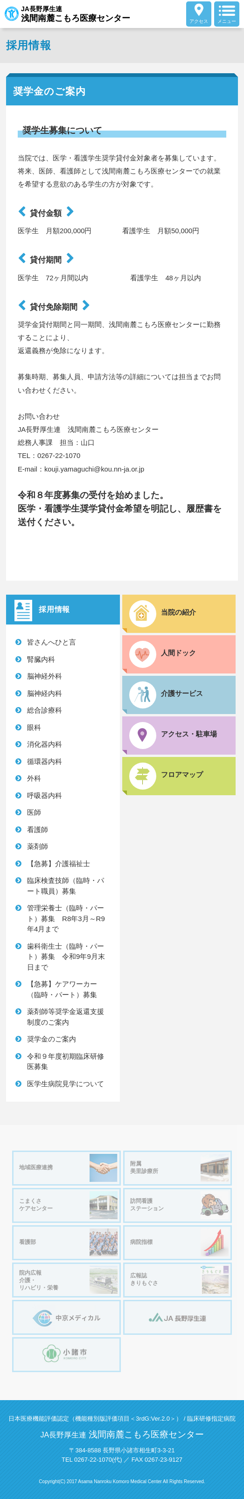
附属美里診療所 (179, 1168)
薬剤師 (37, 846)
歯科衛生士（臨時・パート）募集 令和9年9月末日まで (66, 956)
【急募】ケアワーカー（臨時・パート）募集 (65, 989)
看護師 (37, 829)
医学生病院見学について (65, 1084)
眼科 (34, 727)
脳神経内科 (44, 693)
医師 (34, 812)
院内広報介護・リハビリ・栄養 (68, 1280)
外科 (34, 778)
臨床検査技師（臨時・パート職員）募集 (65, 885)
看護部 (68, 1242)
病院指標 (179, 1242)
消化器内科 (44, 744)
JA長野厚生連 (67, 14)
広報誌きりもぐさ (179, 1280)
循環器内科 (44, 761)
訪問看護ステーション (179, 1205)
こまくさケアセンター (68, 1205)
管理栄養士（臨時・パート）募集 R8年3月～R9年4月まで (66, 918)
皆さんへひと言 (51, 642)
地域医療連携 (68, 1168)
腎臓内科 (41, 659)
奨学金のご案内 (51, 1039)
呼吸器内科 (44, 795)
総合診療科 (44, 710)
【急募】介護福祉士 (58, 863)
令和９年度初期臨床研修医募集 (65, 1061)
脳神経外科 (44, 676)
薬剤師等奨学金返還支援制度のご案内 (65, 1016)
